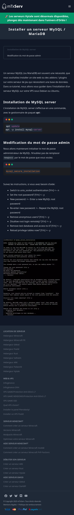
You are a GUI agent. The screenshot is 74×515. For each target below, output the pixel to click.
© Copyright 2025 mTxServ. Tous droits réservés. (22, 501)
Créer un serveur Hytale (14, 473)
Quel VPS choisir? (11, 405)
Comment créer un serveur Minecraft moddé (23, 448)
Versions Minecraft (11, 430)
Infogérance (9, 383)
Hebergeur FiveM (11, 349)
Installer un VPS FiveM (13, 414)
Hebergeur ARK (10, 362)
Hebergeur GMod (11, 344)
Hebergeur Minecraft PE (14, 340)
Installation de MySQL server (21, 49)
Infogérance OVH (11, 387)
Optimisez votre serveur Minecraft (19, 439)
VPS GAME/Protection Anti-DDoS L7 (19, 391)
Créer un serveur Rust (13, 468)
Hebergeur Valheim (12, 358)
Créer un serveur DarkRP (14, 486)
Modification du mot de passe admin (24, 55)
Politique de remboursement (30, 504)
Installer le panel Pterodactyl (16, 409)
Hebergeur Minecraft (13, 335)
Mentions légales (10, 504)
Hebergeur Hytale (11, 371)
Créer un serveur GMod (14, 481)
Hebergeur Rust (10, 353)
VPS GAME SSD (10, 400)
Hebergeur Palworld (12, 366)
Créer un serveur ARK (13, 464)
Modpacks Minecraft (12, 434)
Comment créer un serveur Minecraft (20, 425)
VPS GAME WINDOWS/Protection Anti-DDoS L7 (24, 396)
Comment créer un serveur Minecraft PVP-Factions (26, 452)
